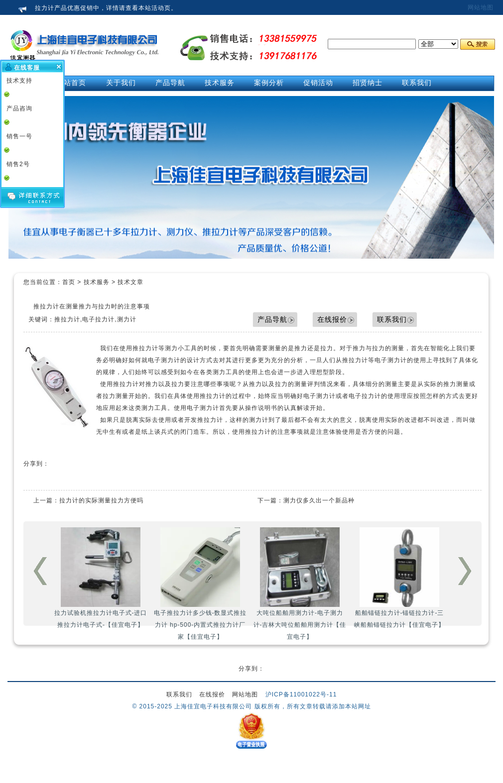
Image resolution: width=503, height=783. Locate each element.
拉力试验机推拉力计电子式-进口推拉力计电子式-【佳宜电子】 (100, 577)
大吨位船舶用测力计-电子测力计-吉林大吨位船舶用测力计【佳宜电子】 (300, 583)
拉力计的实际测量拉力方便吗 (101, 500)
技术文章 (130, 282)
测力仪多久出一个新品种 (319, 500)
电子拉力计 (365, 395)
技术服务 (97, 282)
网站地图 (481, 7)
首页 (68, 282)
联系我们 (392, 319)
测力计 (258, 419)
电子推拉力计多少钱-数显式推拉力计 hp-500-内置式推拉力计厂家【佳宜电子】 (200, 583)
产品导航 (272, 319)
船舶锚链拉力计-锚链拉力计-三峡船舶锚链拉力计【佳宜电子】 (399, 577)
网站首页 (71, 83)
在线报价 (332, 319)
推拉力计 (145, 348)
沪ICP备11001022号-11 (301, 694)
